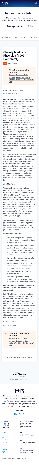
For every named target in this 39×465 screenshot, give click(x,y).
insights (4, 442)
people (4, 440)
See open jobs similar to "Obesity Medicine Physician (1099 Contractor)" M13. (21, 80)
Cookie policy (23, 379)
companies (6, 38)
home (4, 432)
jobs (15, 38)
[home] (5, 3)
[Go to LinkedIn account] (15, 414)
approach (5, 437)
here (5, 180)
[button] (35, 3)
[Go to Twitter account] (19, 414)
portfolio (5, 435)
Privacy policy (14, 379)
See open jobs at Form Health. (18, 75)
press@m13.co (25, 427)
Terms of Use (23, 458)
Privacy (18, 458)
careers (4, 445)
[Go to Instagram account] (23, 414)
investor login (4, 450)
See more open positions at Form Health (19, 357)
